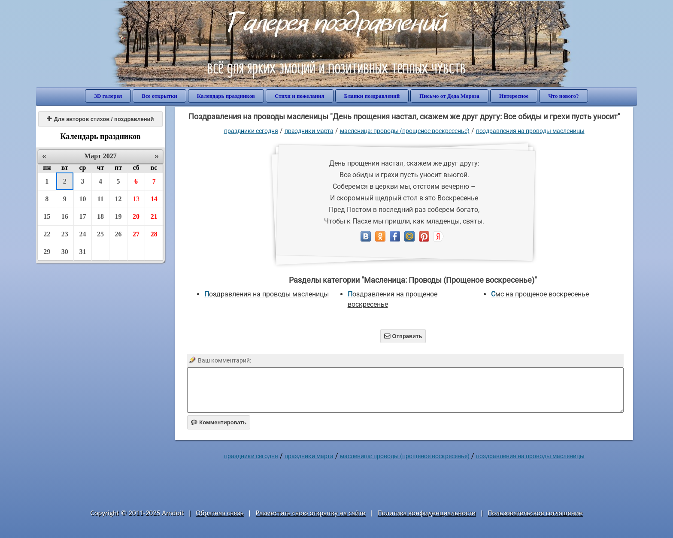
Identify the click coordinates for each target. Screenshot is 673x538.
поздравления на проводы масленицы (530, 130)
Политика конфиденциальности (426, 512)
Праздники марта (309, 130)
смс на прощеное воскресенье (540, 294)
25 (100, 234)
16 (64, 216)
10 (82, 199)
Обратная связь (220, 512)
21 (154, 216)
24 (82, 234)
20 (136, 216)
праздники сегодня (251, 130)
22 (46, 234)
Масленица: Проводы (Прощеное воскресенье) (405, 130)
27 (136, 234)
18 (100, 216)
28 (154, 234)
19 (118, 216)
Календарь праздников (226, 96)
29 (46, 251)
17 (82, 216)
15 (46, 216)
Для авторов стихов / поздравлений (100, 119)
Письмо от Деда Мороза (449, 96)
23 (64, 234)
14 (154, 199)
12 (118, 199)
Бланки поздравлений (372, 96)
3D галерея (108, 96)
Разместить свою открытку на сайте (310, 512)
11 (100, 199)
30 (64, 251)
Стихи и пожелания (299, 96)
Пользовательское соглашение (535, 512)
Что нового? (563, 96)
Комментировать (218, 422)
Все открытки (159, 96)
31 (82, 251)
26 (118, 234)
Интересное (513, 96)
